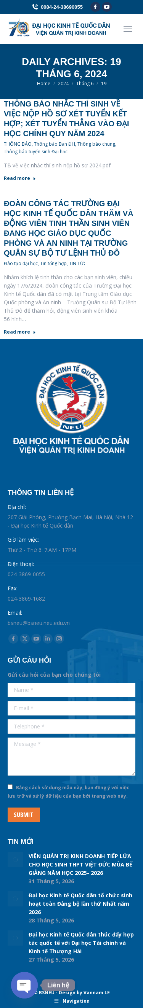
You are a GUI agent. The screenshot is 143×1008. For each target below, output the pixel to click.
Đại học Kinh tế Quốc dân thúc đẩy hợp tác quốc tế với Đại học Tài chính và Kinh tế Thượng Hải (81, 943)
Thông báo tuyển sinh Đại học (35, 151)
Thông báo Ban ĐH (54, 144)
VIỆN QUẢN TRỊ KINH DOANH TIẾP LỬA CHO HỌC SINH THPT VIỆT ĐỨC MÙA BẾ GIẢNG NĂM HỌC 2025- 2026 (80, 864)
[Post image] (15, 859)
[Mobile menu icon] (127, 29)
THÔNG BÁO (18, 144)
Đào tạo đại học (21, 263)
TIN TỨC (78, 263)
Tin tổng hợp (53, 263)
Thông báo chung (96, 144)
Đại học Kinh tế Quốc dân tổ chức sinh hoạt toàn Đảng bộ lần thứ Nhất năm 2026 (80, 904)
